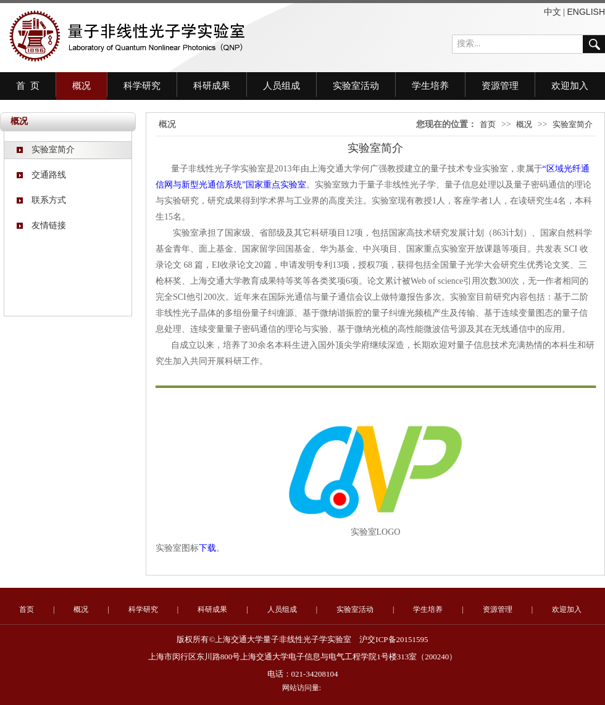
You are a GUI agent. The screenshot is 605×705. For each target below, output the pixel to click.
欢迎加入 (569, 86)
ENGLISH (586, 12)
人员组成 (281, 86)
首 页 (28, 86)
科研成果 (211, 86)
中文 (552, 12)
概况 (81, 86)
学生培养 (430, 86)
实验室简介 (46, 149)
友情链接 (41, 225)
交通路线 (41, 174)
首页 (488, 124)
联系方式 (41, 200)
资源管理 (500, 86)
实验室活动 (356, 86)
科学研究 (142, 86)
